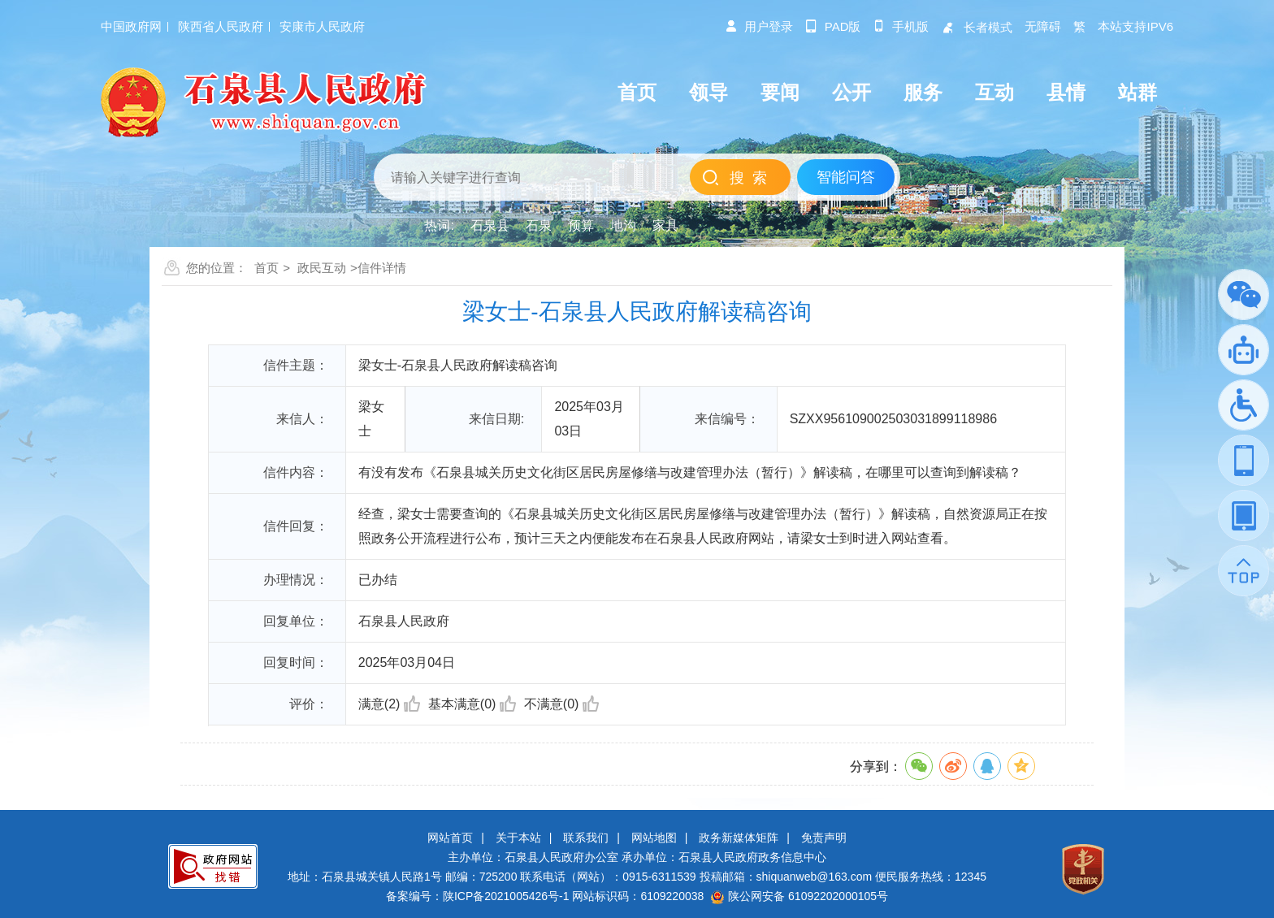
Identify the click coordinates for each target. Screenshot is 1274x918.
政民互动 (321, 268)
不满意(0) (562, 704)
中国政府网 (131, 26)
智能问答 (846, 177)
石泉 (539, 225)
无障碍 (1043, 26)
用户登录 (759, 26)
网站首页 (450, 837)
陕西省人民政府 (220, 26)
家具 (665, 225)
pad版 (833, 26)
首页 (266, 268)
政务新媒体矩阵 (738, 837)
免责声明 (824, 837)
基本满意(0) (472, 704)
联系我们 (586, 837)
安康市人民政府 (322, 26)
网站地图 (654, 837)
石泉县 (489, 225)
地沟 (623, 225)
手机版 (901, 26)
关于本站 (518, 837)
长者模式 (976, 27)
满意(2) (389, 704)
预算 (581, 225)
